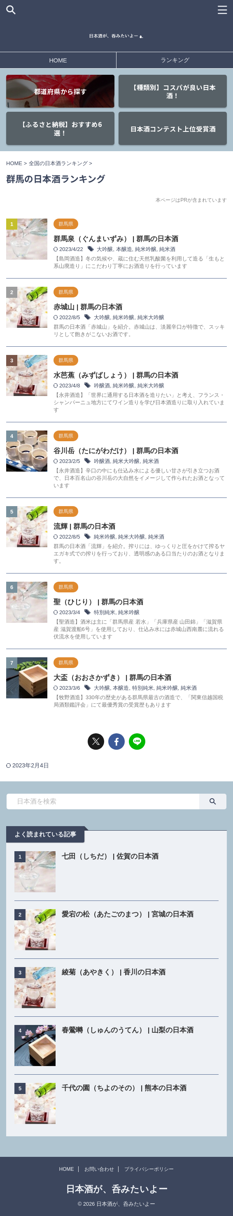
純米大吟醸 (150, 317)
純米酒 (167, 249)
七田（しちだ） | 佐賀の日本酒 (110, 856)
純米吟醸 (145, 249)
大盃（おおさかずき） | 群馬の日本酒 (112, 678)
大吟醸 (105, 249)
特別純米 (104, 612)
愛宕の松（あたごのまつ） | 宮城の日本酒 (127, 914)
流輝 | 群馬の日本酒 (84, 526)
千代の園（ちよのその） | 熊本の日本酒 (124, 1088)
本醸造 (124, 249)
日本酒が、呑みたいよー (117, 1189)
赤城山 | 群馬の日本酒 (88, 307)
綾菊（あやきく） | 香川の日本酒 (113, 972)
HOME (58, 60)
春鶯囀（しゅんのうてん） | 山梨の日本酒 (127, 1030)
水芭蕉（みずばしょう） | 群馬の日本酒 (116, 375)
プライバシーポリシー (149, 1169)
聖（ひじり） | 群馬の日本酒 (98, 602)
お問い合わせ (99, 1169)
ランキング (175, 60)
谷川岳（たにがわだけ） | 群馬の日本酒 (116, 451)
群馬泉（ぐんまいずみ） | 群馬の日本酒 (116, 239)
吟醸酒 (102, 385)
